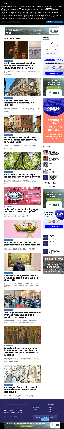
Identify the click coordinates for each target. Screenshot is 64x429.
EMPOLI (35, 406)
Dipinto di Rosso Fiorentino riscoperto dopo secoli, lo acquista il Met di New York (19, 66)
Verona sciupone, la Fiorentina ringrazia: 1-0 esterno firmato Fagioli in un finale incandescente (54, 153)
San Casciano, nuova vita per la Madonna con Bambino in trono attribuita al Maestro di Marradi (21, 351)
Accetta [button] (58, 21)
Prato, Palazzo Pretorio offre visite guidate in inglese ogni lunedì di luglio (20, 140)
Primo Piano (51, 150)
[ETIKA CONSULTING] (32, 428)
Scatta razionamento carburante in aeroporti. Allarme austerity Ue (53, 171)
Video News (51, 235)
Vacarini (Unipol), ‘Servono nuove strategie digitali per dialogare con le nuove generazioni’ (54, 252)
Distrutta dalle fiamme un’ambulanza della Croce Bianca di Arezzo (54, 159)
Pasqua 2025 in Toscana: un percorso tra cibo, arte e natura (22, 243)
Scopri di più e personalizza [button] (10, 21)
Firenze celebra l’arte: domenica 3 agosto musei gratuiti (19, 103)
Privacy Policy (14, 416)
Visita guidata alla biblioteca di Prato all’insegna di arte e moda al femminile (22, 315)
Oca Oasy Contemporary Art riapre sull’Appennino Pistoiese (22, 175)
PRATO (49, 409)
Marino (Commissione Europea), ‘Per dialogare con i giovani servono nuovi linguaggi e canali (54, 238)
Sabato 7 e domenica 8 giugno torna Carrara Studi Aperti (21, 210)
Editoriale (51, 169)
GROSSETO (36, 408)
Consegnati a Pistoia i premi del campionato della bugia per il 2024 (20, 389)
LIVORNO (35, 409)
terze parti (24, 9)
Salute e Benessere (53, 175)
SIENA (49, 411)
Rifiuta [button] (49, 21)
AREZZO (35, 404)
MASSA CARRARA (51, 404)
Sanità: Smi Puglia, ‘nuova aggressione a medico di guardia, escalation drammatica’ (54, 178)
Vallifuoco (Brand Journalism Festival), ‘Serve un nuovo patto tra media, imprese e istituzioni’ (54, 244)
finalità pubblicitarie (31, 12)
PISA (48, 406)
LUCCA (35, 411)
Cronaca (51, 163)
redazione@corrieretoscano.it (10, 413)
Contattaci (45, 419)
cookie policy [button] (49, 8)
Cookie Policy (7, 416)
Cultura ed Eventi (9, 60)
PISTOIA (49, 408)
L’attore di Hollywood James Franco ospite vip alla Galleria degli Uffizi (21, 278)
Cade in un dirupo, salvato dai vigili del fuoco (54, 165)
